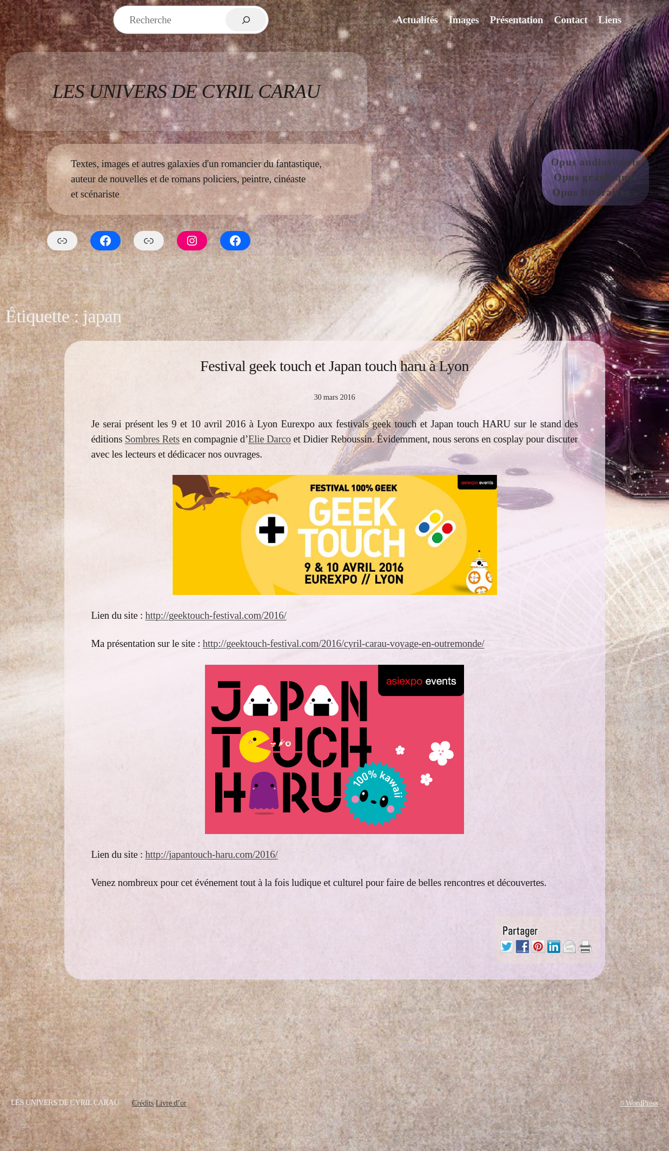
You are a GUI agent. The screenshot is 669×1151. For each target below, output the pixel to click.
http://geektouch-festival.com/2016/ (216, 615)
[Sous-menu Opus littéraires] (636, 192)
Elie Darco (269, 439)
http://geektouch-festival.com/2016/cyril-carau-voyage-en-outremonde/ (344, 643)
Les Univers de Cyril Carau (186, 91)
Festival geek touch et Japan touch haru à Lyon (334, 366)
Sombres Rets (152, 439)
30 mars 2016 (334, 397)
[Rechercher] (246, 19)
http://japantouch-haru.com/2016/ (211, 854)
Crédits (143, 1103)
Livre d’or (171, 1103)
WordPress (642, 1103)
